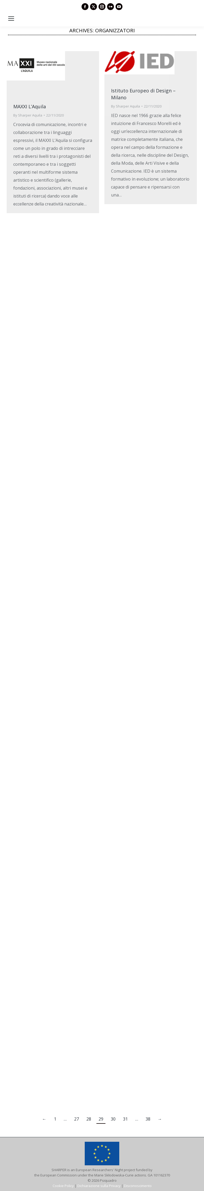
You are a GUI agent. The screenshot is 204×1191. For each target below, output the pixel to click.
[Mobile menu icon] (11, 18)
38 (148, 1119)
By (27, 115)
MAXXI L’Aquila (29, 106)
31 (125, 1119)
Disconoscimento (138, 1185)
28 (88, 1119)
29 (101, 1119)
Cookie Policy (63, 1185)
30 (113, 1119)
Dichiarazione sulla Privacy (99, 1185)
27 (76, 1119)
